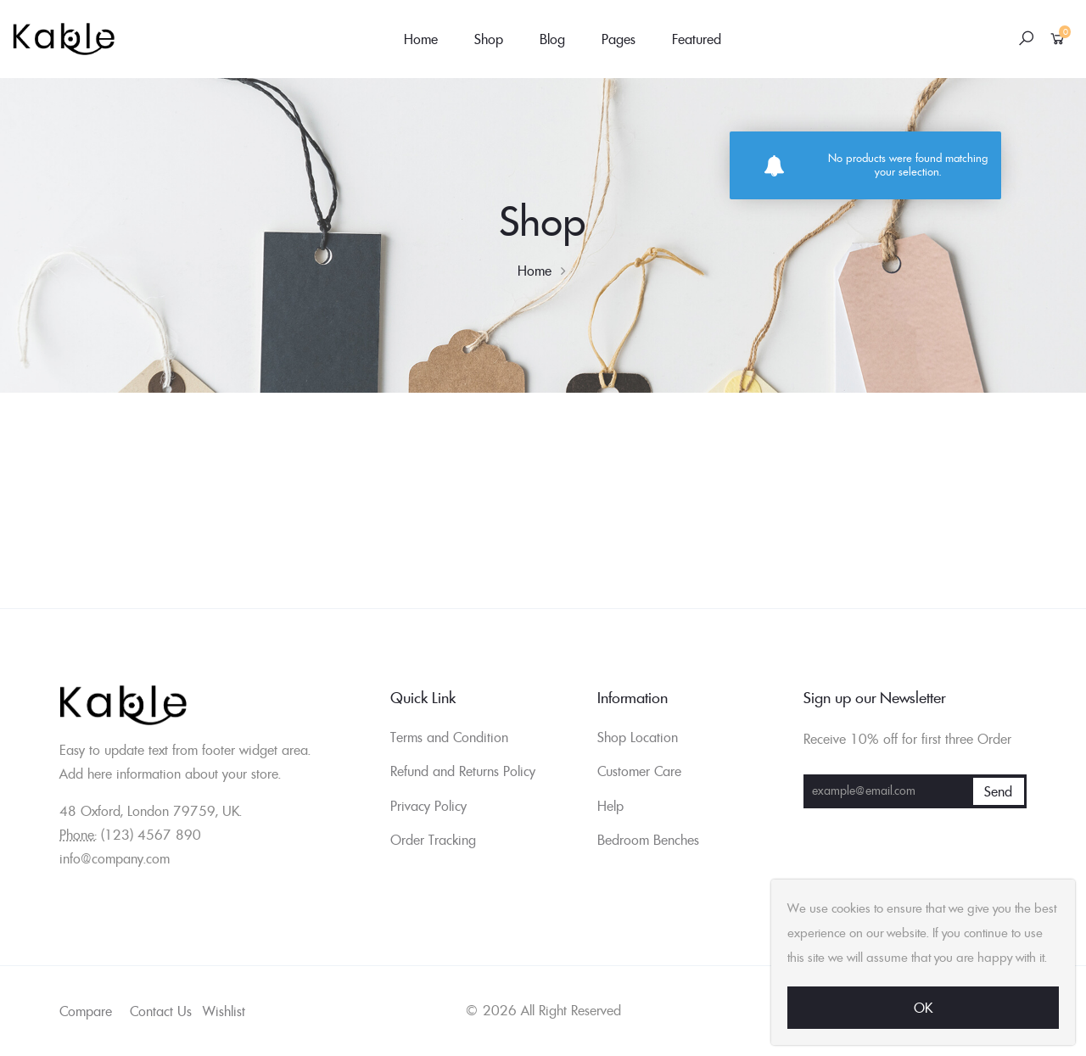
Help (610, 805)
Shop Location (637, 737)
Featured (696, 39)
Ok (923, 1007)
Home (421, 39)
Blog (552, 39)
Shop (488, 39)
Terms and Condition (449, 737)
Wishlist (224, 1011)
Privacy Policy (428, 805)
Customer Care (639, 771)
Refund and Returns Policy (462, 771)
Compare (85, 1011)
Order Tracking (433, 839)
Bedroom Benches (648, 839)
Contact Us (161, 1011)
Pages (618, 39)
